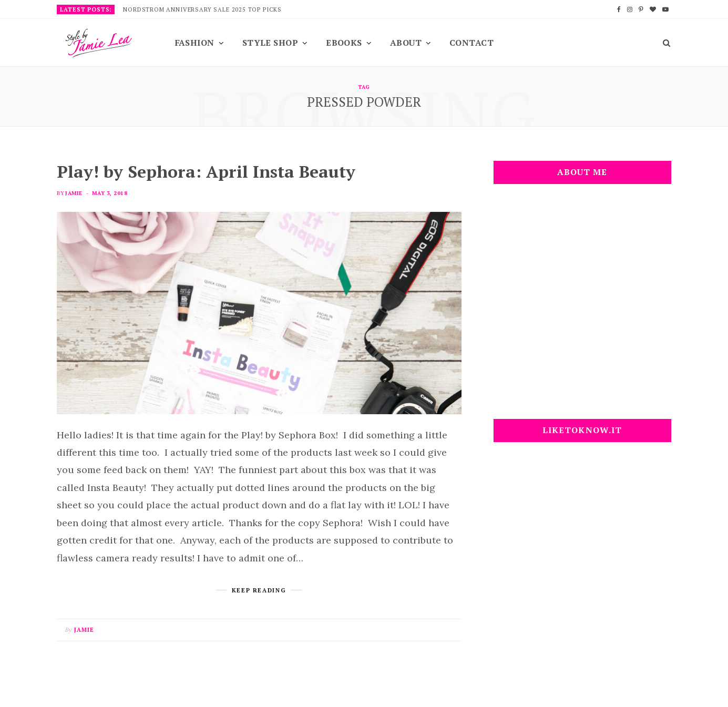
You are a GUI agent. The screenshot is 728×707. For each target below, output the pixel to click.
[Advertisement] (582, 308)
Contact (471, 42)
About (406, 42)
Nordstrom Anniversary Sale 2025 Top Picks (202, 9)
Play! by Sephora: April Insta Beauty (206, 171)
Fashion (194, 42)
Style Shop (270, 42)
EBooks (344, 42)
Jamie (73, 193)
